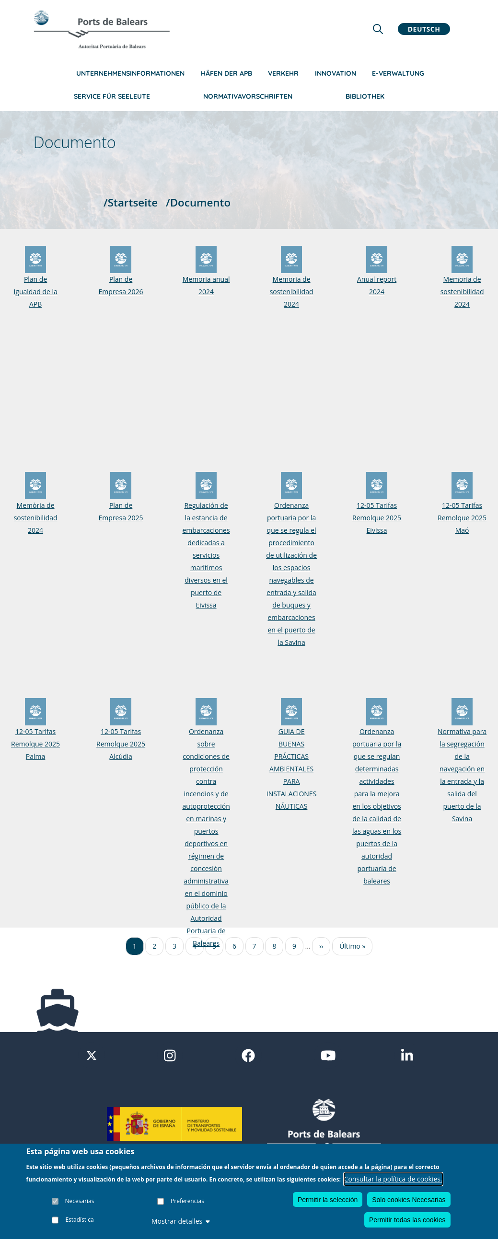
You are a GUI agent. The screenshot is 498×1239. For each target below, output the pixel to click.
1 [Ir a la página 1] (135, 946)
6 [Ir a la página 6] (234, 946)
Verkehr (283, 73)
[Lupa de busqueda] (378, 29)
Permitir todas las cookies (407, 1220)
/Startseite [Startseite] (131, 202)
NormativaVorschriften (247, 96)
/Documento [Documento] (198, 202)
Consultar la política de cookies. (393, 1178)
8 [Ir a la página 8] (274, 946)
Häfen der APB (226, 73)
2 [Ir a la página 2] (154, 946)
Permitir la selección (328, 1200)
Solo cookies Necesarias (408, 1200)
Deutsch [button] (424, 29)
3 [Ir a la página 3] (174, 946)
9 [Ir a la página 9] (294, 946)
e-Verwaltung (398, 73)
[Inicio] (102, 29)
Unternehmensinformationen (130, 73)
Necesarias (79, 1201)
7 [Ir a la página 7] (254, 946)
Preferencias (187, 1201)
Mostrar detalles (180, 1221)
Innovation (335, 73)
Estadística (79, 1220)
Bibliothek (365, 96)
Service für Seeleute (112, 96)
